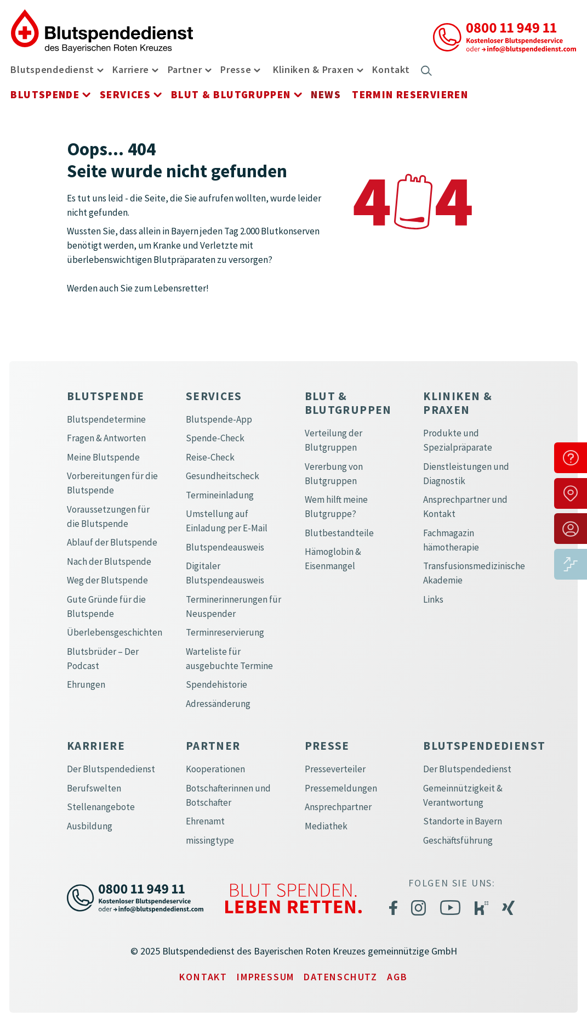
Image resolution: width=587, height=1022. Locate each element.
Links (433, 599)
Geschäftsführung (458, 840)
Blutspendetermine (106, 419)
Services (125, 94)
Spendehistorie (216, 684)
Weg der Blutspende (107, 580)
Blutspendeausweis (225, 547)
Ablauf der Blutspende (112, 542)
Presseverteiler (335, 769)
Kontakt (390, 69)
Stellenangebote (101, 807)
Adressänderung (218, 704)
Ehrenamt (205, 821)
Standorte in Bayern (462, 821)
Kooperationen (215, 769)
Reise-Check (210, 457)
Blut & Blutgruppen (231, 94)
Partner (185, 69)
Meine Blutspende (103, 457)
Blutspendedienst (52, 69)
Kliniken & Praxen (313, 69)
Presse (235, 69)
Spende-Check (215, 438)
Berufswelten (94, 788)
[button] (98, 69)
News (326, 94)
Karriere (130, 69)
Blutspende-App (219, 419)
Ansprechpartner (338, 807)
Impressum (265, 976)
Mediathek (326, 826)
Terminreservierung (225, 632)
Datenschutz (341, 976)
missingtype (210, 840)
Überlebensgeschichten (114, 632)
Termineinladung (220, 495)
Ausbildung (89, 826)
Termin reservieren (410, 94)
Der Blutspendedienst (111, 769)
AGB (397, 976)
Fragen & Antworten (106, 438)
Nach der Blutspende (109, 561)
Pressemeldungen (341, 788)
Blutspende (44, 94)
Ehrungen (86, 684)
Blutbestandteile (339, 533)
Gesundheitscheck (222, 476)
